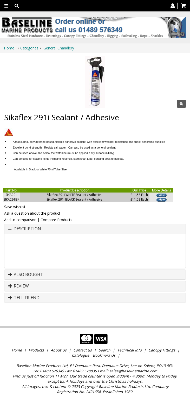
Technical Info (129, 350)
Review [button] (18, 286)
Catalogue (80, 355)
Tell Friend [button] (24, 298)
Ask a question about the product (32, 213)
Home (9, 48)
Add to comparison (20, 219)
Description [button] (27, 229)
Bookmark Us (104, 355)
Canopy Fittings (161, 350)
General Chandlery (58, 48)
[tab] (95, 229)
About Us (59, 350)
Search (105, 350)
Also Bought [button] (25, 274)
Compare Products (56, 219)
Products (36, 350)
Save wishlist (14, 206)
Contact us (82, 350)
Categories (30, 48)
